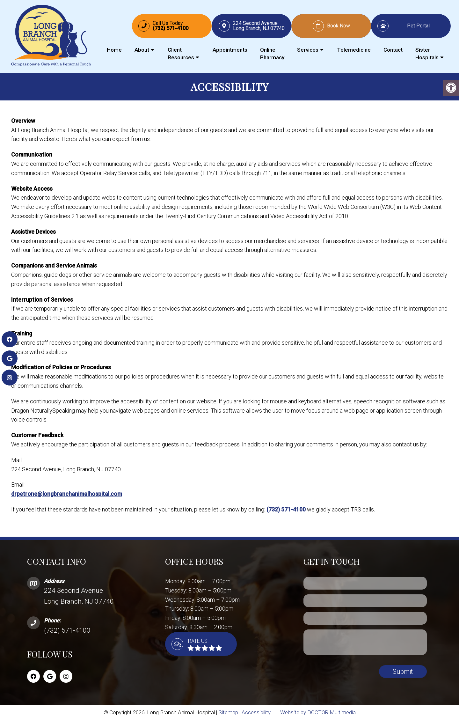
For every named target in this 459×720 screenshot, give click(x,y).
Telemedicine (354, 50)
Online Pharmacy (272, 54)
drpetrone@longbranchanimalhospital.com (66, 493)
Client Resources (181, 54)
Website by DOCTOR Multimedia (318, 712)
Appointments (230, 50)
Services (307, 50)
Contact (393, 50)
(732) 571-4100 (286, 509)
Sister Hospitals (427, 54)
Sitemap (228, 712)
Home (114, 50)
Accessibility (256, 712)
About (142, 50)
